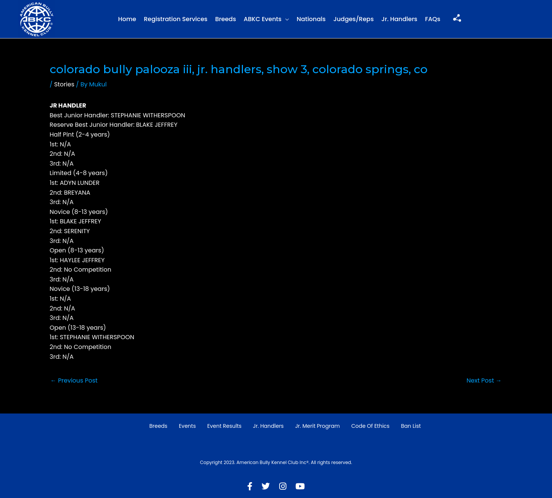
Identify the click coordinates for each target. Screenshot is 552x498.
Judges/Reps (353, 19)
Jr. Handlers (399, 19)
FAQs (432, 19)
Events (187, 426)
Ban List (411, 426)
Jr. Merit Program (317, 426)
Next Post (484, 380)
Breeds (225, 19)
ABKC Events (262, 19)
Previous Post (74, 380)
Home (127, 19)
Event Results (224, 426)
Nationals (311, 19)
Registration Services (176, 19)
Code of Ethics (370, 426)
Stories (64, 84)
